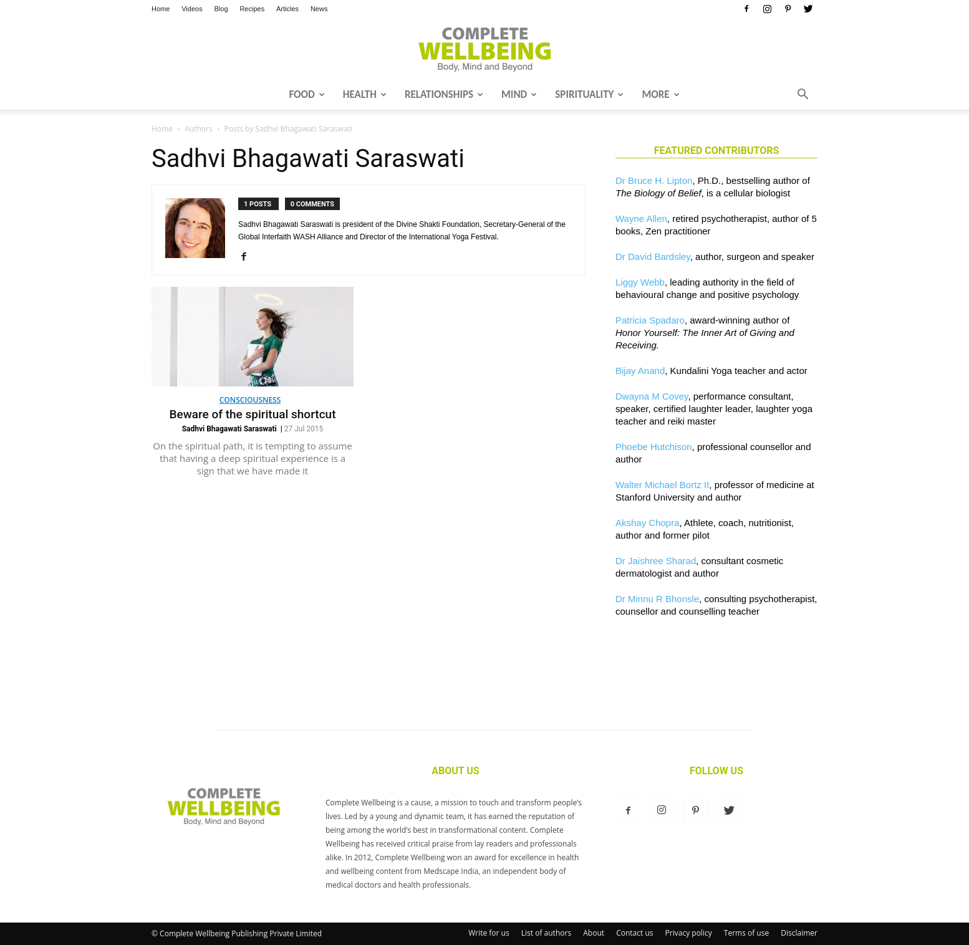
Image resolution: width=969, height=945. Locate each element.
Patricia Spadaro (650, 320)
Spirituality (589, 94)
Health (365, 94)
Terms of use (746, 933)
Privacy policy (688, 933)
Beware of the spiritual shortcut (253, 414)
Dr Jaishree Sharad (655, 560)
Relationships (444, 94)
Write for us (488, 933)
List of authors (546, 933)
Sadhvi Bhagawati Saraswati (229, 429)
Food (306, 94)
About (593, 933)
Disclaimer (799, 933)
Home (161, 8)
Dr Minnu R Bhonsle (657, 598)
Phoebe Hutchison (653, 446)
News (319, 8)
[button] (802, 95)
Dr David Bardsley (652, 256)
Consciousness (250, 400)
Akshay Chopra (647, 522)
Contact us (634, 933)
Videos (191, 8)
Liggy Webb (640, 282)
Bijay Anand (640, 370)
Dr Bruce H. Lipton (653, 180)
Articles (287, 8)
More (660, 94)
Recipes (251, 8)
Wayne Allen (641, 218)
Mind (519, 94)
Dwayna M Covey (651, 396)
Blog (221, 8)
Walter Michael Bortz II (662, 484)
